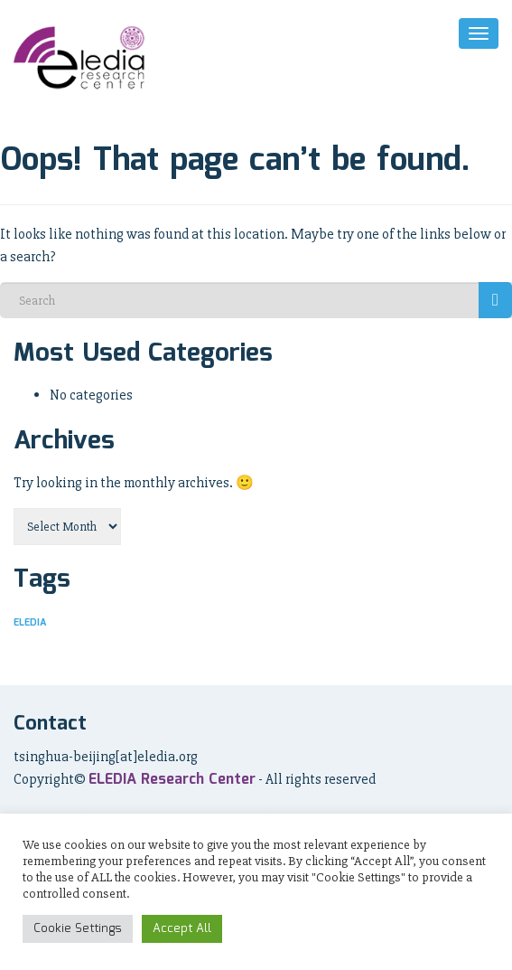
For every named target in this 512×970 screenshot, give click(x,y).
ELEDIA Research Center (172, 779)
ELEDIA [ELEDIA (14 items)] (30, 623)
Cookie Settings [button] (77, 928)
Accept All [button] (182, 928)
